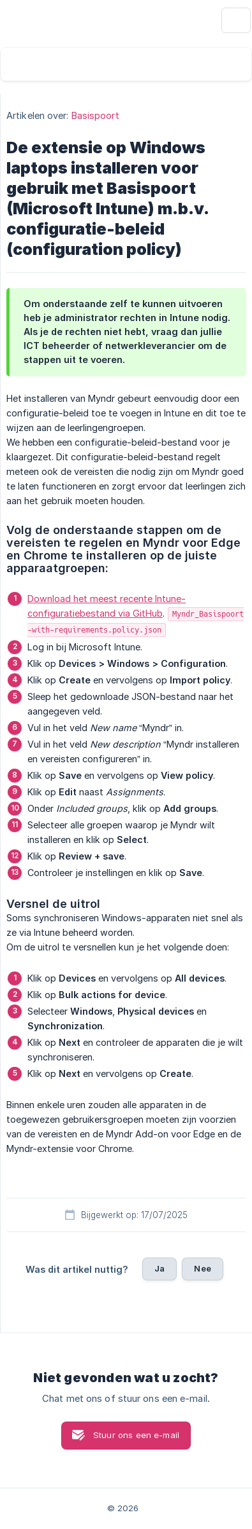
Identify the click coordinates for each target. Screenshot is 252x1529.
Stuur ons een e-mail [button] (136, 1435)
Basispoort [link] (95, 115)
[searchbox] (126, 64)
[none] (236, 20)
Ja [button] (159, 1268)
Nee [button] (202, 1268)
